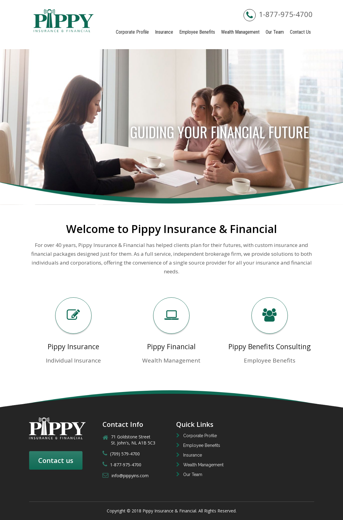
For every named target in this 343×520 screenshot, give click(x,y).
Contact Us (300, 32)
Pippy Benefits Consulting (269, 346)
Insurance (164, 32)
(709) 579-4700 (121, 454)
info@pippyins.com (126, 475)
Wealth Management (240, 32)
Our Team (275, 32)
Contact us (55, 460)
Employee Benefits (197, 32)
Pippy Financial (171, 346)
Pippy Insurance (73, 346)
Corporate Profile (132, 32)
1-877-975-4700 (278, 14)
